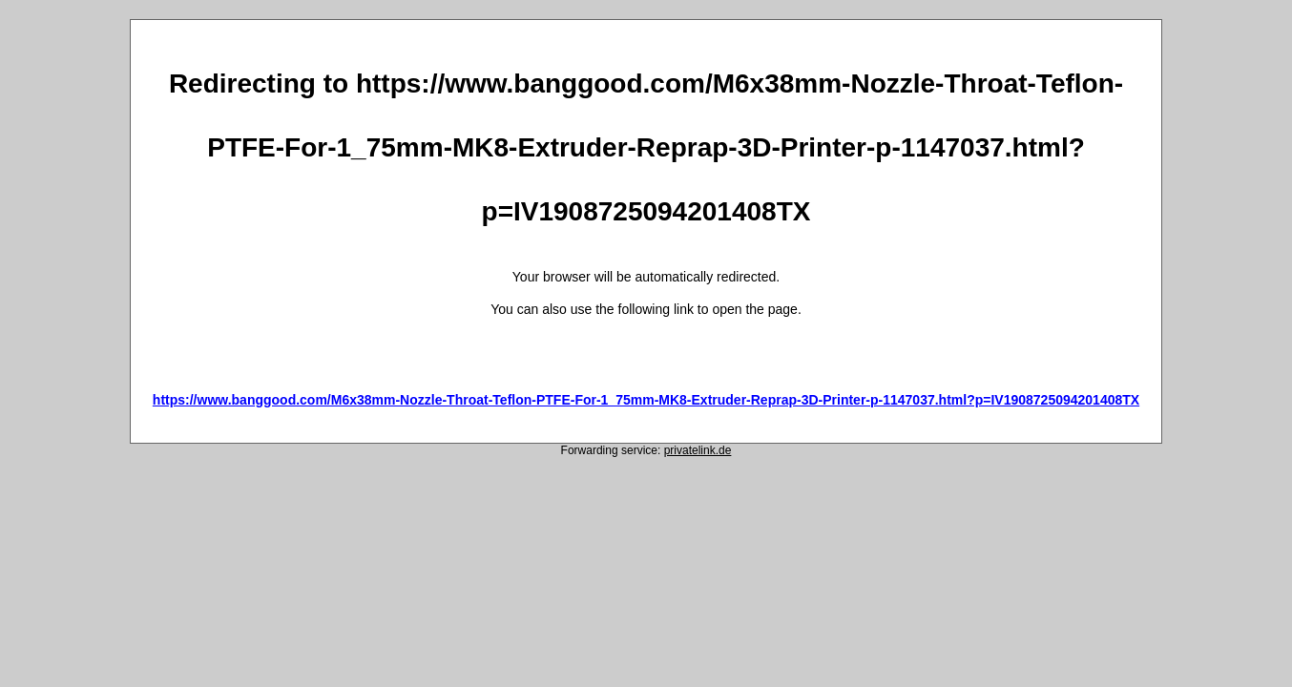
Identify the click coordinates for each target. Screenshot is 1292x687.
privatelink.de (698, 450)
